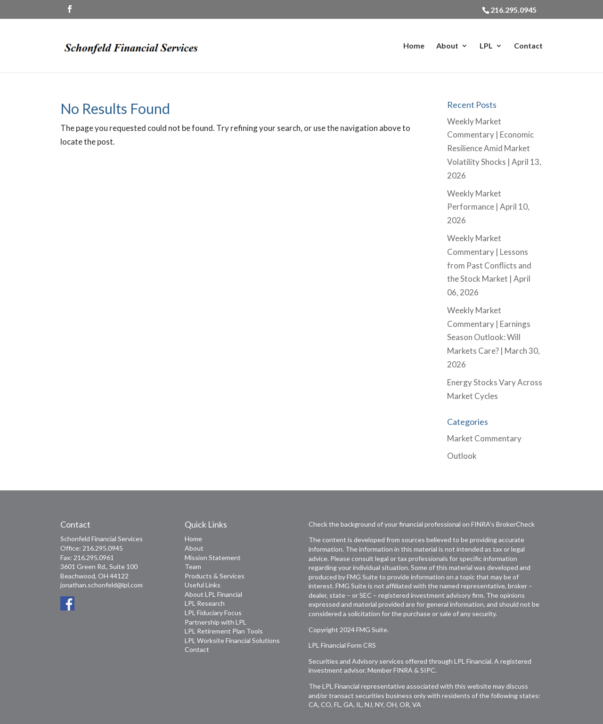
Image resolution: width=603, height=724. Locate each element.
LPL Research (205, 603)
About (447, 46)
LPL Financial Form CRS (342, 645)
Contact (528, 46)
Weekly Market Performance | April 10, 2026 (488, 207)
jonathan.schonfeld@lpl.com (101, 585)
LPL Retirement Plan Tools (224, 631)
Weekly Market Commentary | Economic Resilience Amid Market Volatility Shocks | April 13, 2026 (494, 148)
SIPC (427, 670)
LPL (486, 46)
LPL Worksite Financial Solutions (232, 640)
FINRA (403, 670)
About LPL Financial (213, 594)
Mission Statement (213, 557)
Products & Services (214, 576)
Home (413, 46)
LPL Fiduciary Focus (213, 613)
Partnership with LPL (215, 622)
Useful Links (202, 585)
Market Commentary (484, 438)
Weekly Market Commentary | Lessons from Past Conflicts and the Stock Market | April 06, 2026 (489, 265)
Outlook (462, 456)
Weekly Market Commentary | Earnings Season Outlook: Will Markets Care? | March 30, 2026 (493, 337)
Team (193, 566)
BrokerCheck (515, 524)
